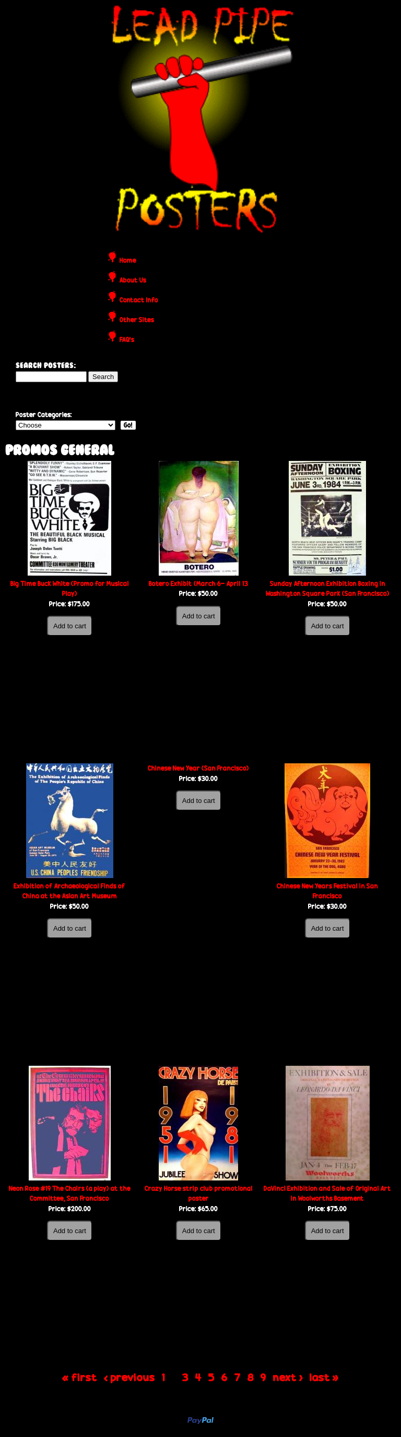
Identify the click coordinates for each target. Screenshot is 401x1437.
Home (128, 261)
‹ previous (129, 1376)
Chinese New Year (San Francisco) (198, 768)
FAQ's (127, 340)
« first (79, 1376)
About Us (133, 281)
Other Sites (137, 320)
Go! (128, 425)
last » (324, 1376)
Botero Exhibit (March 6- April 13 (198, 583)
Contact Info (139, 301)
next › (288, 1376)
